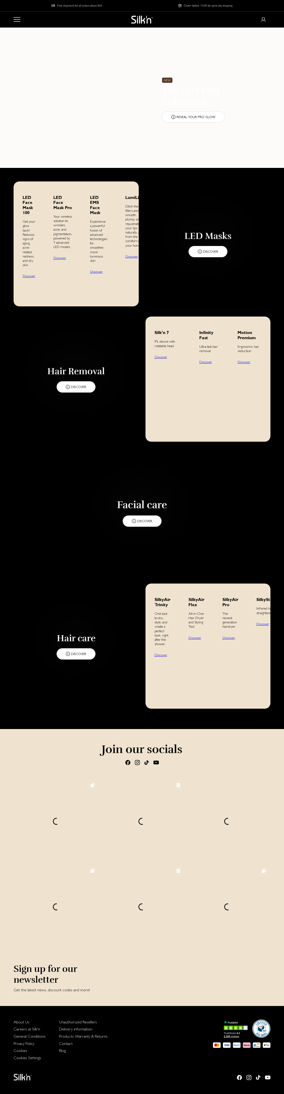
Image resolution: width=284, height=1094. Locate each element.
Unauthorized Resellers (78, 1022)
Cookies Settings (27, 1057)
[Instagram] (137, 762)
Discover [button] (29, 276)
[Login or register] (263, 19)
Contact (66, 1043)
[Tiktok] (146, 762)
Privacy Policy (24, 1043)
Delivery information (75, 1029)
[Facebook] (127, 762)
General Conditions (29, 1036)
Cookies (20, 1050)
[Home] (142, 19)
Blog (62, 1050)
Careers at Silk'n (27, 1029)
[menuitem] (29, 1022)
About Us (21, 1022)
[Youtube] (156, 762)
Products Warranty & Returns (83, 1036)
